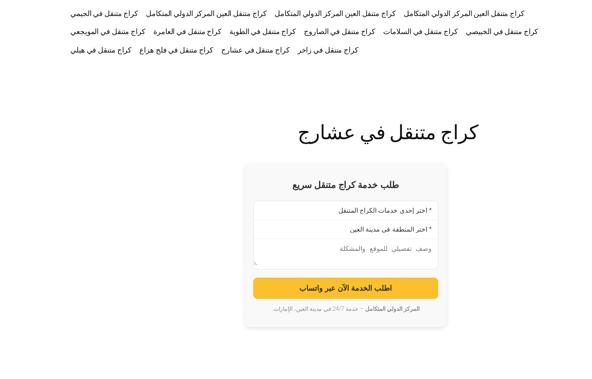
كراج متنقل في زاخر (278, 50)
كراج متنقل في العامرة (138, 31)
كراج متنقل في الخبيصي (452, 31)
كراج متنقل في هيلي (51, 50)
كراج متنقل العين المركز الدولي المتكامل (414, 13)
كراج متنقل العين (561, 32)
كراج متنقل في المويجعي (58, 31)
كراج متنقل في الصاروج (290, 31)
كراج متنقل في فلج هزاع (127, 50)
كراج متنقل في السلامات (370, 31)
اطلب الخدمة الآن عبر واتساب (296, 291)
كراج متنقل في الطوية (213, 31)
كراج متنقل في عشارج (205, 50)
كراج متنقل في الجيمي (54, 13)
